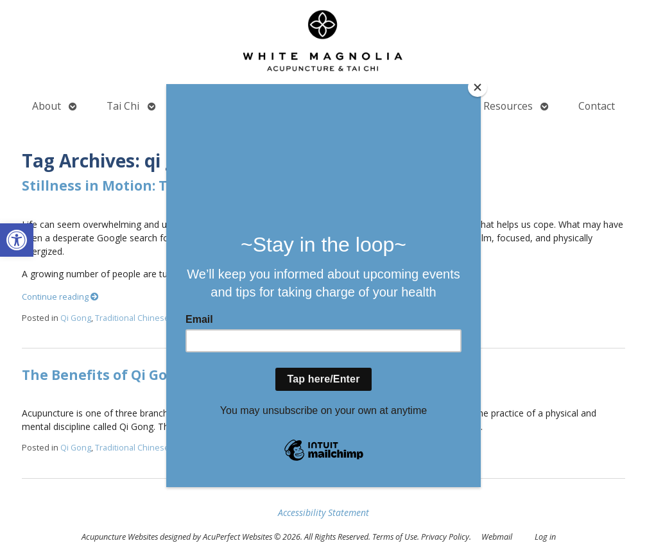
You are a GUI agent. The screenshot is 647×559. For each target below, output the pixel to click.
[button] (16, 240)
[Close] (477, 87)
